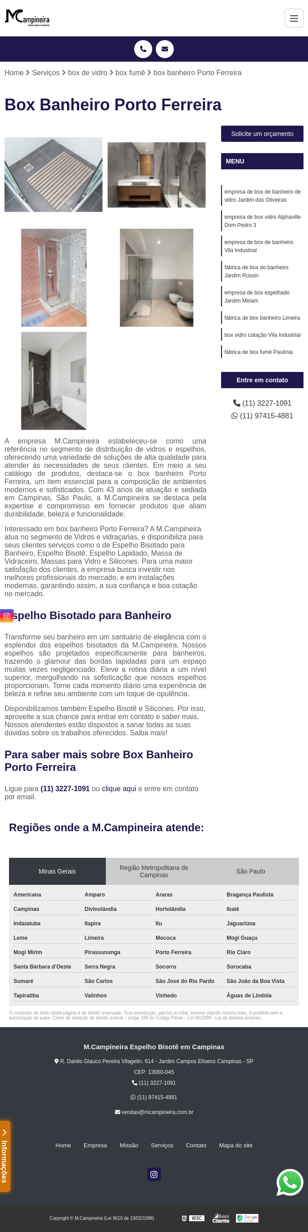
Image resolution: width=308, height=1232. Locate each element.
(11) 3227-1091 (66, 789)
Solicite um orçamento (262, 133)
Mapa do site (235, 1145)
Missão (129, 1145)
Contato (196, 1145)
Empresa (95, 1145)
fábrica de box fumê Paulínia (258, 352)
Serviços (162, 1145)
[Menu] (294, 18)
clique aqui (119, 789)
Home (63, 1145)
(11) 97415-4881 (262, 416)
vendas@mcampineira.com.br (154, 1112)
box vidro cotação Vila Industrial (262, 335)
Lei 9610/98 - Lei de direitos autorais (224, 1017)
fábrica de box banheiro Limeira (262, 318)
